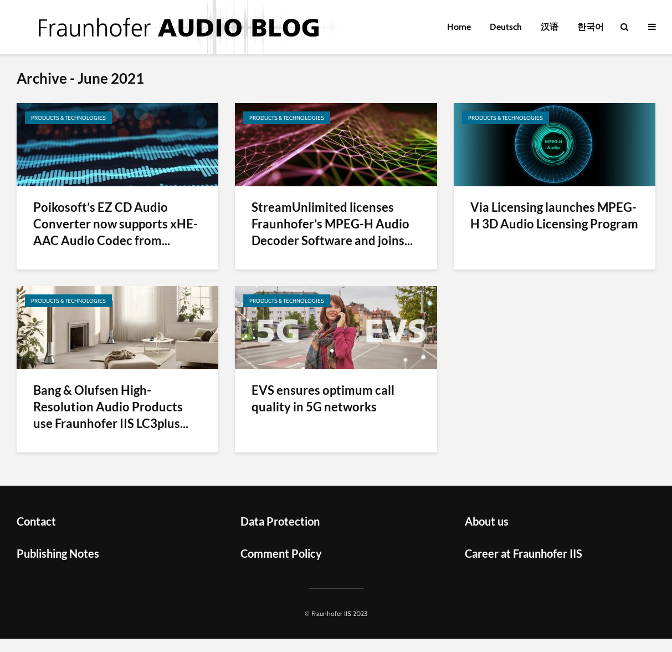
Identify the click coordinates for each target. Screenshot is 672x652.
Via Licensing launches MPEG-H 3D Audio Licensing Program (554, 215)
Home (459, 27)
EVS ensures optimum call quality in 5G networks (323, 398)
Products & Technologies (68, 117)
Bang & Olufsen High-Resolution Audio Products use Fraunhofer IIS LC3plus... (110, 407)
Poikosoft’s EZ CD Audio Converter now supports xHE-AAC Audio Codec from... (115, 224)
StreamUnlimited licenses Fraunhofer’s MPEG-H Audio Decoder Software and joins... (332, 224)
